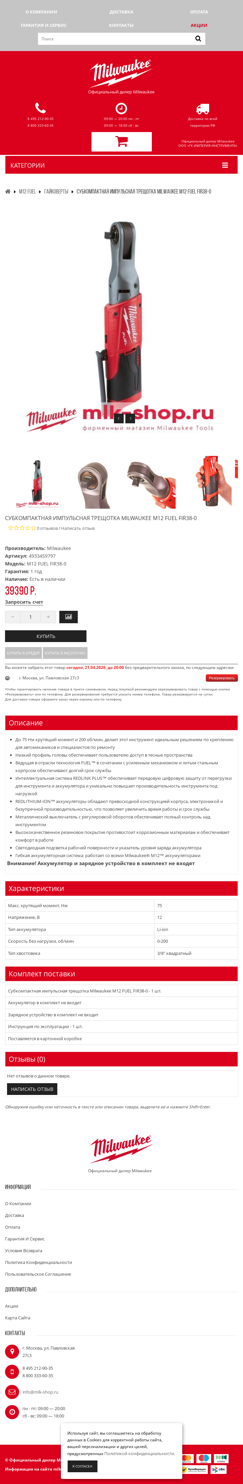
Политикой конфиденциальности (139, 1453)
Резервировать (222, 678)
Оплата (199, 12)
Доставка (121, 12)
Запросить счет (24, 602)
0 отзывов (47, 528)
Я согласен (82, 1466)
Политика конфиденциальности (38, 1262)
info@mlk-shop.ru (40, 1392)
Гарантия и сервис (44, 25)
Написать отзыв (78, 528)
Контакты (121, 25)
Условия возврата (23, 1250)
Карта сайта (17, 1318)
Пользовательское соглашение (38, 1274)
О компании (41, 12)
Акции (199, 25)
